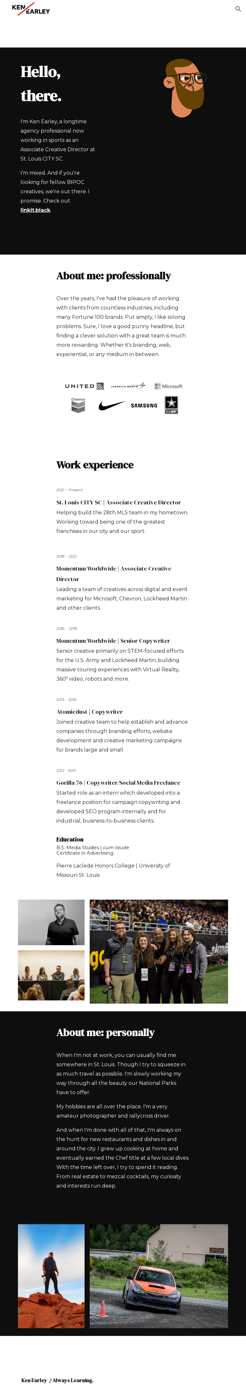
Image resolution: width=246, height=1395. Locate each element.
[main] (60, 83)
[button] (238, 9)
